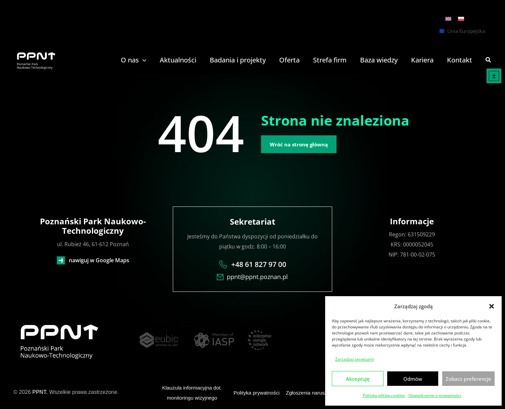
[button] (491, 306)
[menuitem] (448, 18)
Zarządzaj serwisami (354, 359)
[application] (142, 60)
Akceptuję (358, 378)
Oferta (289, 60)
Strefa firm (330, 60)
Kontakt (459, 60)
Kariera (422, 60)
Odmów (412, 378)
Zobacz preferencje (468, 378)
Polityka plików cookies (384, 395)
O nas (133, 60)
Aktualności (178, 60)
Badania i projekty (238, 60)
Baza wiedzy (379, 60)
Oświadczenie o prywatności (434, 395)
